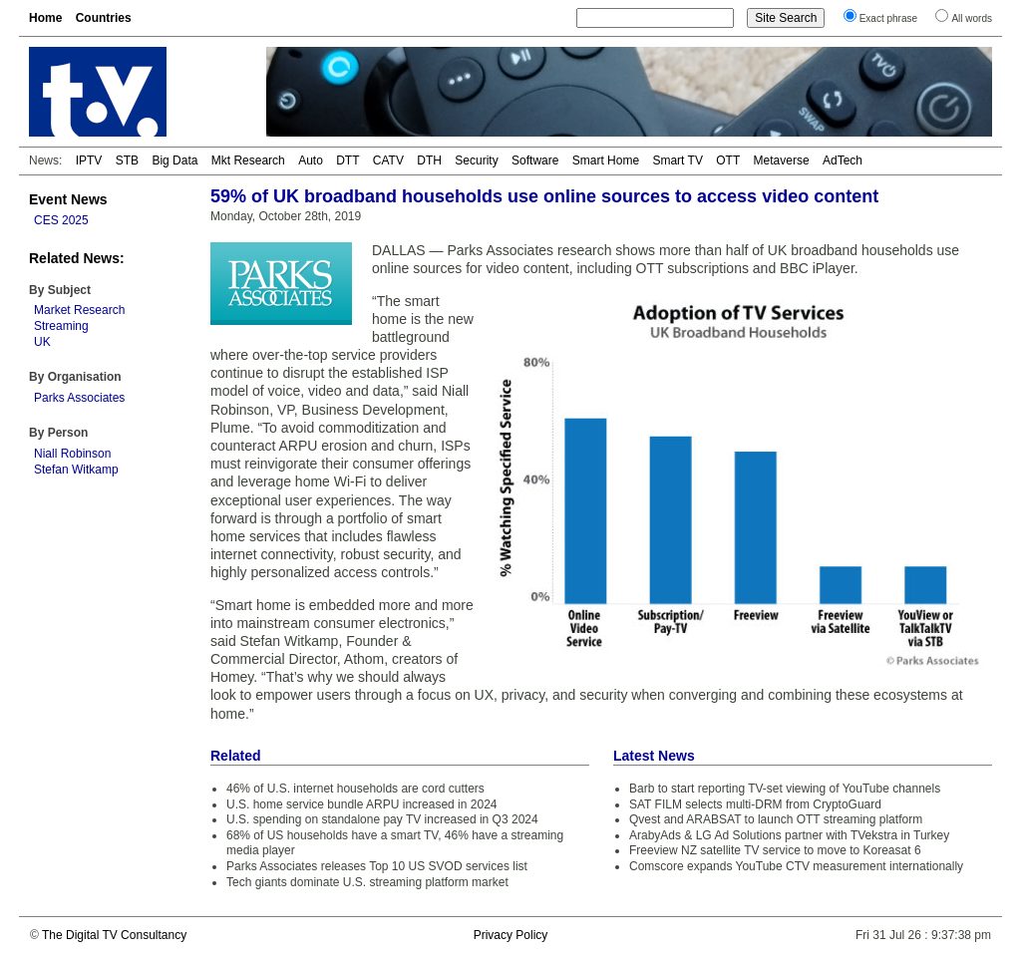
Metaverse (782, 160)
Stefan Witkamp (76, 470)
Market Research (79, 310)
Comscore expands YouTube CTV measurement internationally (796, 866)
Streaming (61, 326)
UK (42, 342)
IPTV (89, 160)
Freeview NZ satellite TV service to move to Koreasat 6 (775, 850)
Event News (68, 199)
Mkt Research (248, 160)
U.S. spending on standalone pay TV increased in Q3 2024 (382, 819)
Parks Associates (79, 398)
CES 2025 (61, 220)
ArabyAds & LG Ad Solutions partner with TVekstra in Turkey (789, 835)
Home (45, 18)
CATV (388, 160)
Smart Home (605, 160)
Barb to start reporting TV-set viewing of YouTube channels (784, 789)
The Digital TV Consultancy (114, 935)
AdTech (842, 160)
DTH (429, 160)
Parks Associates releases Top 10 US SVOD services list (376, 866)
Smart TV (677, 160)
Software (534, 160)
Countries (104, 18)
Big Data (174, 160)
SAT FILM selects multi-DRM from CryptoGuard (755, 804)
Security (476, 160)
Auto (310, 160)
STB (127, 160)
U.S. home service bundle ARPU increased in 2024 (361, 804)
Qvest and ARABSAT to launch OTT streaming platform (775, 819)
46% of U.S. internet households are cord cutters (355, 789)
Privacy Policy (511, 935)
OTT (728, 160)
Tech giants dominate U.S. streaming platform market (367, 882)
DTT (347, 160)
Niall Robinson (72, 454)
